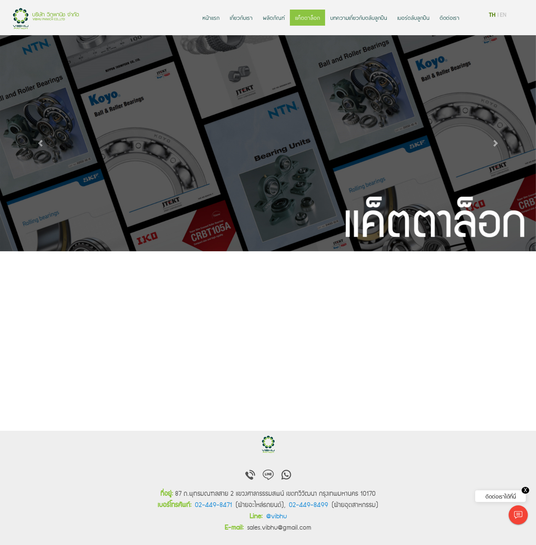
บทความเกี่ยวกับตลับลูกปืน (358, 17)
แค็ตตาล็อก (307, 17)
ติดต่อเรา (449, 17)
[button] (40, 143)
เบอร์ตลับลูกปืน (413, 17)
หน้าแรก (210, 17)
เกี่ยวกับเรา (241, 17)
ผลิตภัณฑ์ (274, 17)
